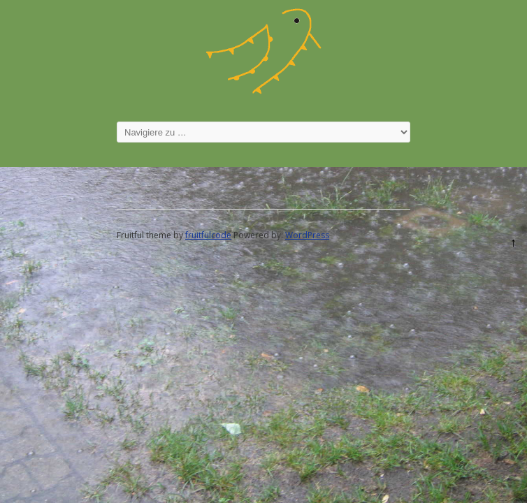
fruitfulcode (208, 236)
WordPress (307, 236)
